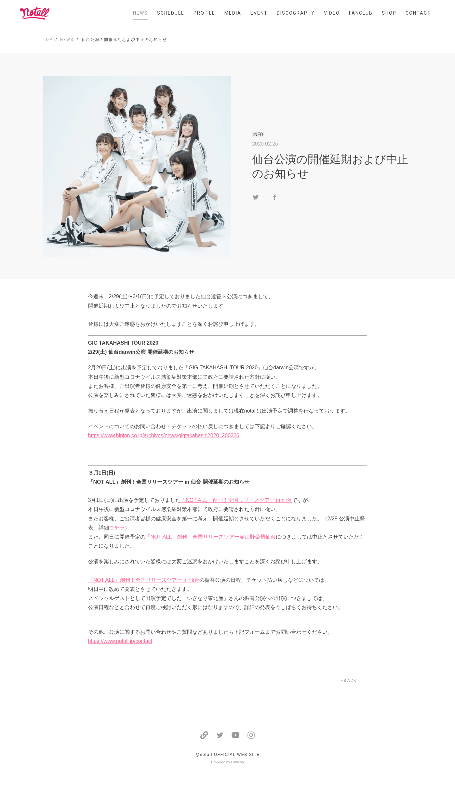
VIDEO (332, 13)
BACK (350, 680)
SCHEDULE (170, 13)
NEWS (140, 13)
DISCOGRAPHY (296, 13)
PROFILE (204, 13)
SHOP (389, 13)
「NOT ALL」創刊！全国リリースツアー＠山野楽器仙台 (210, 537)
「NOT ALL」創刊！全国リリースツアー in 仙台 (236, 500)
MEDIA (232, 13)
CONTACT (418, 13)
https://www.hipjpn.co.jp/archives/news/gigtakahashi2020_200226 (163, 435)
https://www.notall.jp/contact (120, 641)
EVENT (259, 13)
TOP (47, 40)
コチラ (117, 527)
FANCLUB (361, 13)
